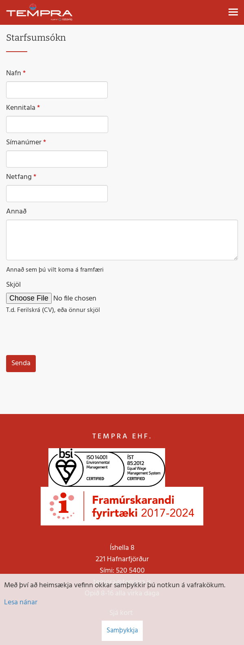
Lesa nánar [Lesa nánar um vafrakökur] (20, 602)
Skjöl (13, 285)
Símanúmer (23, 142)
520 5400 (130, 571)
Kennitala (20, 108)
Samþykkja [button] (122, 630)
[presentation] (68, 335)
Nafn (13, 73)
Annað (16, 212)
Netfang (19, 177)
